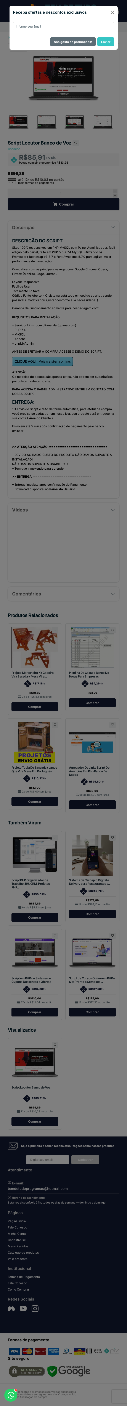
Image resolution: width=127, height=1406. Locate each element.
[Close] (112, 12)
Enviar (106, 42)
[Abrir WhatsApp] (10, 1395)
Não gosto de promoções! (73, 42)
